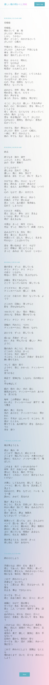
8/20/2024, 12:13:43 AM (12, 18)
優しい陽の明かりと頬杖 (15, 4)
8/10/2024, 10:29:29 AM (12, 147)
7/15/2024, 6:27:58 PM (12, 554)
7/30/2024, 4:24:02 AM (12, 441)
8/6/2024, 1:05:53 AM (12, 262)
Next (24, 674)
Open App (39, 4)
